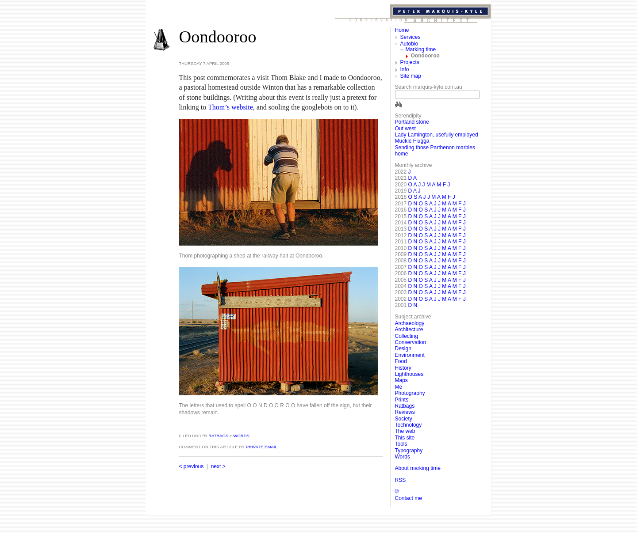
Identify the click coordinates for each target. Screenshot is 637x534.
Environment (410, 355)
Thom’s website (230, 107)
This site (405, 438)
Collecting (406, 336)
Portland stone (412, 122)
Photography (410, 393)
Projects (409, 62)
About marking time (418, 468)
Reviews (405, 412)
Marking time (421, 49)
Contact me (408, 498)
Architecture (409, 329)
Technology (408, 425)
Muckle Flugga (412, 141)
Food (401, 361)
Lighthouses (409, 374)
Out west (405, 128)
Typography (409, 450)
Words (241, 435)
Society (403, 419)
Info (404, 69)
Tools (401, 444)
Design (403, 348)
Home (402, 30)
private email (261, 446)
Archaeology (410, 323)
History (403, 368)
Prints (402, 400)
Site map (410, 76)
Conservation (410, 342)
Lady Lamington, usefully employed (436, 135)
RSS (400, 480)
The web (405, 431)
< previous (191, 466)
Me (399, 387)
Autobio (409, 44)
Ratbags (217, 435)
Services (410, 37)
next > (218, 466)
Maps (401, 380)
